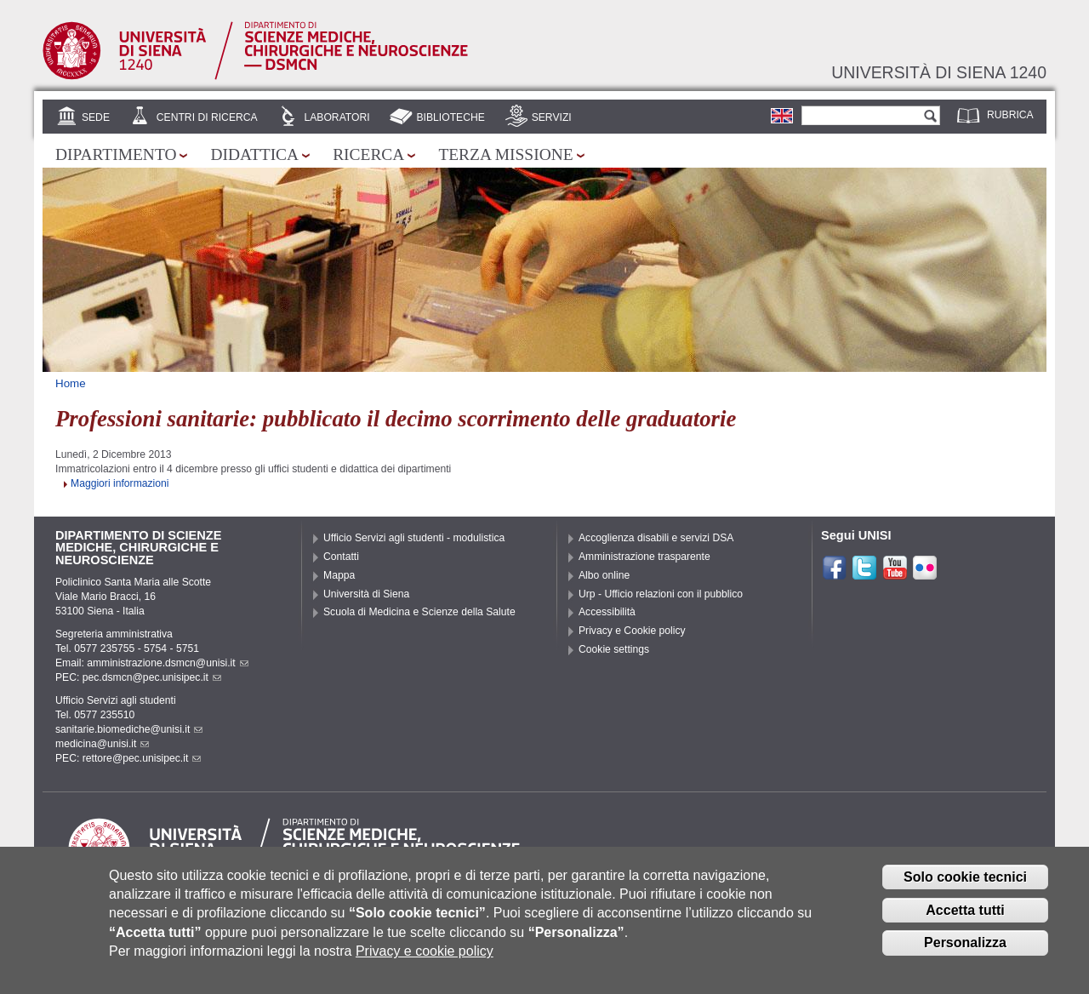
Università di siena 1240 (938, 72)
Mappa (339, 575)
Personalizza (965, 956)
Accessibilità (607, 612)
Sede (96, 117)
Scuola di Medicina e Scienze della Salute (419, 612)
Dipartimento (115, 154)
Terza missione (505, 154)
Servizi (552, 117)
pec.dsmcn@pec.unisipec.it (152, 677)
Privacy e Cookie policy (632, 631)
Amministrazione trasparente (644, 557)
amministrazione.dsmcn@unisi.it (167, 663)
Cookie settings (614, 649)
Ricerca (368, 154)
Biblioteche (450, 117)
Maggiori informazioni (120, 483)
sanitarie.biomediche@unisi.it (128, 729)
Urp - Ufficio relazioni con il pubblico (661, 594)
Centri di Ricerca (207, 117)
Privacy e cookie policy (424, 964)
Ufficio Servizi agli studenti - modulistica (414, 538)
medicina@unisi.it (102, 744)
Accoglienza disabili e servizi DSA (656, 538)
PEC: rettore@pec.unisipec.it (128, 758)
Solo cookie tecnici (965, 890)
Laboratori (336, 117)
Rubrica (1010, 115)
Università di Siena (366, 594)
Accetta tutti (965, 923)
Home (70, 383)
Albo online (604, 575)
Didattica (254, 154)
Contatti (341, 557)
